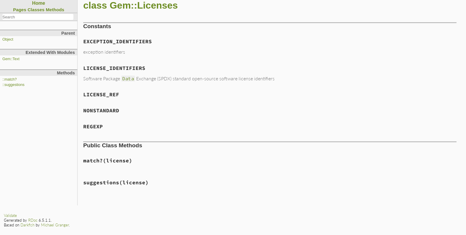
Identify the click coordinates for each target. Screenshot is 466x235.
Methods (55, 9)
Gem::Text (10, 59)
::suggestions (13, 85)
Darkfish (27, 225)
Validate (10, 215)
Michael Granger (55, 225)
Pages (19, 9)
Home (38, 3)
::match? (9, 79)
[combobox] (37, 17)
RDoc (32, 220)
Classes (36, 9)
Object (7, 39)
